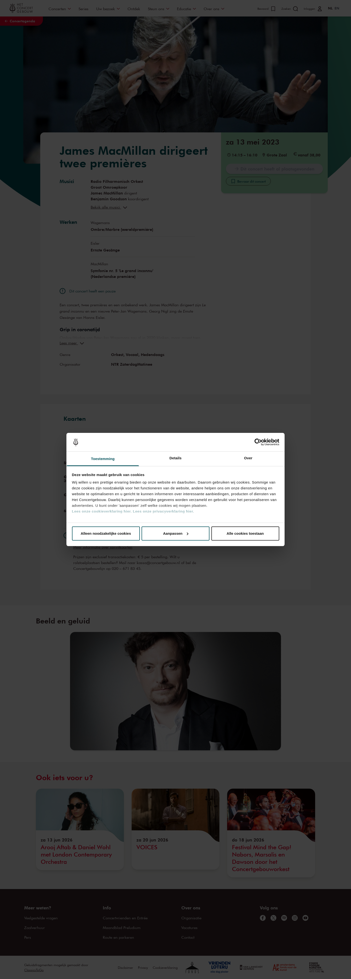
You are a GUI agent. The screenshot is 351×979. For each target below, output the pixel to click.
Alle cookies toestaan (245, 533)
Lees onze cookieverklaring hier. (102, 511)
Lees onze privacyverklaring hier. (163, 511)
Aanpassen (175, 533)
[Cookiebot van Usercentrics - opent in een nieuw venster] (258, 442)
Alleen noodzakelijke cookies (106, 533)
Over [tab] (248, 458)
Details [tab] (175, 458)
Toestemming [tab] (103, 459)
